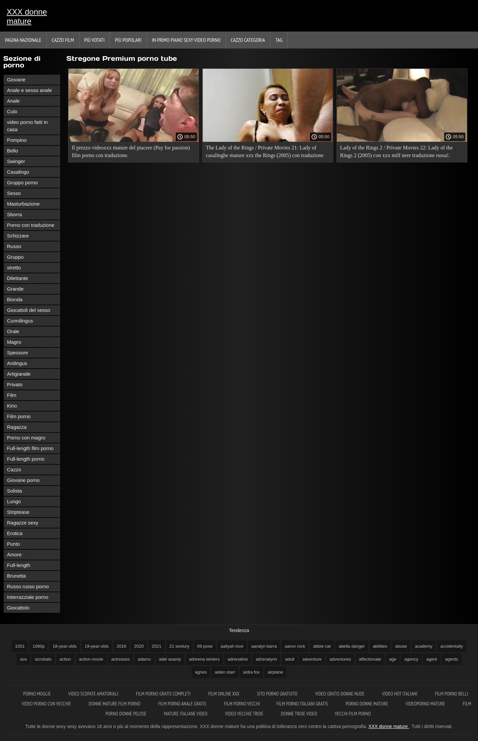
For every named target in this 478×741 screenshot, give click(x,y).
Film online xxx (224, 694)
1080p (39, 646)
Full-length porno (26, 459)
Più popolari (128, 40)
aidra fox (251, 672)
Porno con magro (26, 437)
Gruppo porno (22, 182)
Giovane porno (23, 480)
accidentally (451, 646)
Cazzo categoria (248, 40)
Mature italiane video (186, 713)
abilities (380, 646)
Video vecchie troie (244, 713)
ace (23, 659)
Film (11, 395)
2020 (139, 646)
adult (289, 659)
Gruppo (15, 257)
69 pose (205, 646)
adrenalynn (266, 659)
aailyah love (232, 646)
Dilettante (17, 278)
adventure (312, 659)
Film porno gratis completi (164, 694)
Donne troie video (299, 713)
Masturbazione (23, 204)
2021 (156, 646)
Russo (14, 246)
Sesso (14, 193)
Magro (14, 342)
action (65, 659)
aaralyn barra (264, 646)
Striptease (18, 512)
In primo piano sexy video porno (186, 40)
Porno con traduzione (30, 225)
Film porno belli (451, 694)
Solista (14, 491)
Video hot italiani (400, 694)
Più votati (94, 40)
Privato (15, 384)
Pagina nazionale (23, 40)
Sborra (14, 214)
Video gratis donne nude (340, 694)
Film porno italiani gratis (302, 703)
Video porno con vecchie (47, 703)
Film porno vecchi (242, 703)
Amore (14, 554)
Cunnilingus (20, 321)
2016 (121, 646)
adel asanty (170, 659)
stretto (14, 267)
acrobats (43, 659)
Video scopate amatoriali (94, 694)
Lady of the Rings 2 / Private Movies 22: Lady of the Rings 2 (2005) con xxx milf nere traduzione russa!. (396, 151)
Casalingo (18, 172)
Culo (12, 111)
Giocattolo (18, 607)
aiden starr (225, 672)
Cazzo (14, 469)
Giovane (16, 79)
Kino (12, 406)
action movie (91, 659)
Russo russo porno (28, 586)
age (393, 659)
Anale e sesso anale (29, 90)
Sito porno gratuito (277, 694)
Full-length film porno (30, 448)
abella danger (351, 646)
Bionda (15, 299)
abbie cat (322, 646)
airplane (275, 672)
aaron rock (295, 646)
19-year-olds (97, 646)
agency (411, 659)
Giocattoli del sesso (28, 310)
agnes (201, 672)
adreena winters (204, 659)
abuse (401, 646)
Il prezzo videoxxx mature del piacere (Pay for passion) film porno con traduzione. (131, 151)
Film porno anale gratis (182, 703)
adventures (340, 659)
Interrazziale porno (27, 597)
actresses (120, 659)
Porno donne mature (367, 703)
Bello (12, 150)
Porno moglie (37, 694)
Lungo (14, 501)
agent (431, 659)
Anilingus (17, 363)
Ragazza (17, 427)
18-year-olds (64, 646)
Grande (15, 289)
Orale (13, 331)
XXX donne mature (27, 16)
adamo (144, 659)
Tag (278, 40)
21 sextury (179, 646)
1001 (20, 646)
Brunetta (16, 576)
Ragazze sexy (22, 522)
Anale (13, 101)
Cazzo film (62, 40)
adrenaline (238, 659)
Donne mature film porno (115, 703)
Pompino (17, 140)
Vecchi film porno (353, 713)
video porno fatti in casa (27, 125)
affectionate (370, 659)
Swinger (16, 161)
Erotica (15, 533)
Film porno (19, 416)
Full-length (18, 565)
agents (451, 659)
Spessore (17, 352)
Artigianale (19, 374)
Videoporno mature (426, 703)
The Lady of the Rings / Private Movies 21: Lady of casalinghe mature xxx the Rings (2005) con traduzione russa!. (265, 152)
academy (423, 646)
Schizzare (18, 235)
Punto (13, 544)
